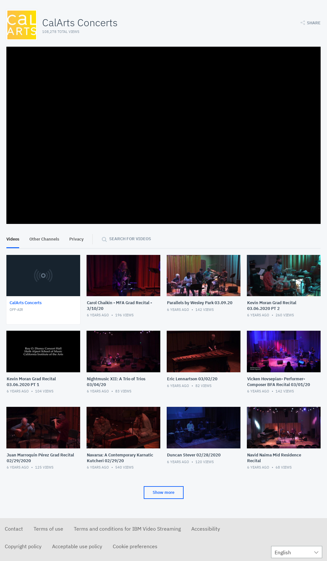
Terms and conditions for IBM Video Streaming (127, 528)
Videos (12, 239)
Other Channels (44, 239)
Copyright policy (23, 546)
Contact (14, 528)
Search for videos (130, 238)
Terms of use (48, 528)
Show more (163, 492)
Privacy (76, 239)
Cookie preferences (135, 546)
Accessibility (205, 528)
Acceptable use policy (77, 546)
